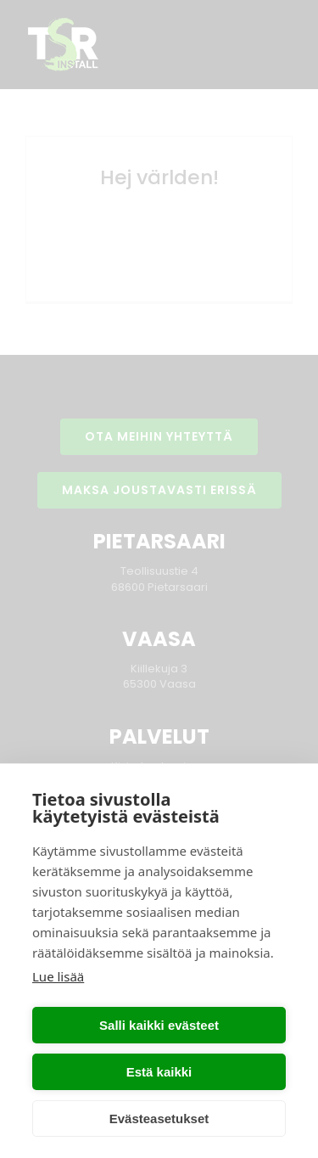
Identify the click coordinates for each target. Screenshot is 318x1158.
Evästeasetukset (159, 1118)
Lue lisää (58, 976)
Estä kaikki (159, 1072)
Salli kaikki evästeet (159, 1025)
